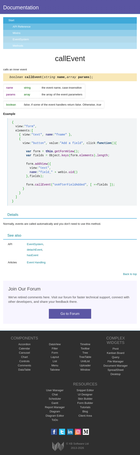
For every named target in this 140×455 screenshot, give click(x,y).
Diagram (55, 412)
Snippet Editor (85, 390)
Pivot (116, 349)
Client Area (85, 416)
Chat (55, 395)
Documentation (21, 7)
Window (85, 370)
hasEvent (32, 255)
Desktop (116, 374)
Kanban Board (115, 353)
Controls (24, 361)
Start (11, 20)
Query (115, 357)
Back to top (130, 274)
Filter (55, 349)
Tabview (55, 370)
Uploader (85, 366)
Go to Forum (70, 314)
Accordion (24, 344)
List (55, 361)
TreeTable (85, 357)
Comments (24, 366)
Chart (24, 357)
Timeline (85, 344)
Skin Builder (85, 399)
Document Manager (115, 366)
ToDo (55, 420)
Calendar (24, 349)
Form (55, 353)
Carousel (24, 353)
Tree (85, 353)
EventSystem (21, 39)
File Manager (116, 362)
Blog (85, 412)
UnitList (85, 361)
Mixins (17, 33)
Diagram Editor (55, 416)
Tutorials (85, 407)
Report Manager (55, 407)
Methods (18, 45)
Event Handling (36, 263)
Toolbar (85, 349)
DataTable (24, 370)
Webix (58, 447)
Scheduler (55, 399)
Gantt (54, 403)
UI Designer (85, 395)
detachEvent (34, 250)
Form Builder (85, 403)
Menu (54, 366)
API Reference (22, 26)
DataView (54, 344)
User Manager (54, 390)
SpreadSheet (115, 370)
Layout (55, 357)
